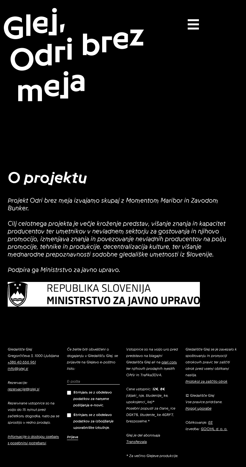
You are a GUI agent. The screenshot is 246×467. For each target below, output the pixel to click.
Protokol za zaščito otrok (206, 381)
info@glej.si (18, 368)
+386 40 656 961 (22, 362)
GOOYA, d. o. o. (214, 429)
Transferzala (136, 442)
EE (210, 422)
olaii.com (169, 362)
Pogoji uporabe (198, 408)
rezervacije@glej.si (23, 389)
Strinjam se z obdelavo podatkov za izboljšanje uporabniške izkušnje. (90, 421)
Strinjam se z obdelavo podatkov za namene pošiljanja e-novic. (89, 398)
